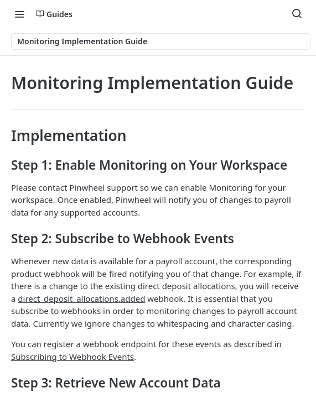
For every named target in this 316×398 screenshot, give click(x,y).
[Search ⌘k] (296, 14)
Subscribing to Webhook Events (72, 356)
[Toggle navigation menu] (19, 14)
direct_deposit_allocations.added (81, 298)
